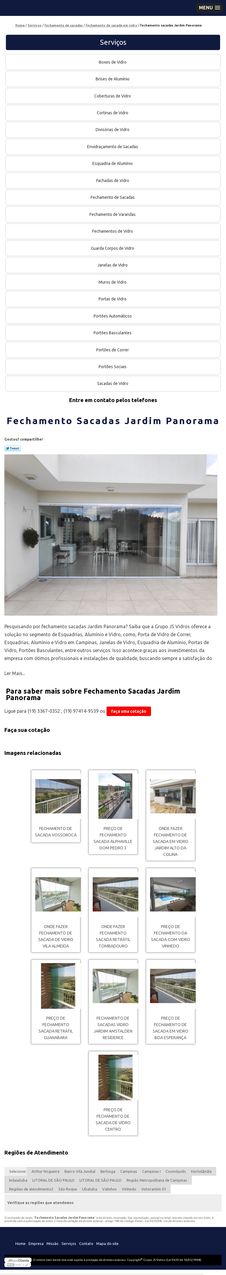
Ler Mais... (14, 673)
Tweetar (12, 448)
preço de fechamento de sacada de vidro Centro (113, 1119)
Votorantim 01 (153, 1189)
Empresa (36, 1243)
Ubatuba (89, 1189)
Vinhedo (129, 1189)
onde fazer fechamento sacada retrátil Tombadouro (113, 936)
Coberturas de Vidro (113, 96)
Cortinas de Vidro (113, 112)
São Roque (67, 1189)
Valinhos (109, 1189)
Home (20, 1243)
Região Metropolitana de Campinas (157, 1180)
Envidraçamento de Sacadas (113, 146)
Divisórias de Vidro (113, 129)
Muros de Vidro (113, 282)
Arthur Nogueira (45, 1171)
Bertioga (107, 1171)
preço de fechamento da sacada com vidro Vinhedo (170, 936)
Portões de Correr (113, 350)
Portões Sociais (113, 366)
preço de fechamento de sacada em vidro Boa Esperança (170, 1028)
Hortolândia (201, 1171)
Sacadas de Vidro (113, 383)
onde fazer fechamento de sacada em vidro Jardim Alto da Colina (170, 841)
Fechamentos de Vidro (113, 231)
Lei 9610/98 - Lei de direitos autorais (170, 1221)
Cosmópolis (176, 1171)
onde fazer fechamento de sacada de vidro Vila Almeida (55, 936)
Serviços (113, 42)
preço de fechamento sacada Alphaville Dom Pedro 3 (113, 838)
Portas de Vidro (113, 299)
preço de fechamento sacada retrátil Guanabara (56, 1028)
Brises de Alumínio (113, 79)
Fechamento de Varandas (113, 214)
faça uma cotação (128, 711)
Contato (86, 1243)
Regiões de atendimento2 (31, 1189)
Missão (52, 1243)
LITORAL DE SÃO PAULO (53, 1180)
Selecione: (17, 1171)
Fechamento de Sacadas (113, 197)
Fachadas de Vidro (113, 180)
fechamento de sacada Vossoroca (56, 831)
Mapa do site (107, 1243)
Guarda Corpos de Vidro (113, 248)
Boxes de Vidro (113, 62)
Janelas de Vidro (113, 265)
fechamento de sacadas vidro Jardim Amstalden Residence (113, 1028)
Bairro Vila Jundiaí (79, 1171)
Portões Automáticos (113, 316)
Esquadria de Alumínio (113, 163)
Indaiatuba (18, 1180)
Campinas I (151, 1171)
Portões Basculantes (113, 332)
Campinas (128, 1171)
